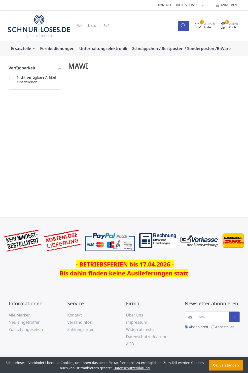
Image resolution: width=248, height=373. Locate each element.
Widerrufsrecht (140, 329)
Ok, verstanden (226, 365)
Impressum (136, 322)
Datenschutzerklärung (147, 336)
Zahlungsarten (81, 329)
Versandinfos (79, 322)
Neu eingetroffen (25, 322)
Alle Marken (20, 315)
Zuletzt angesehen (26, 329)
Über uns (134, 315)
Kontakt (164, 5)
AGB (130, 344)
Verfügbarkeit (22, 68)
